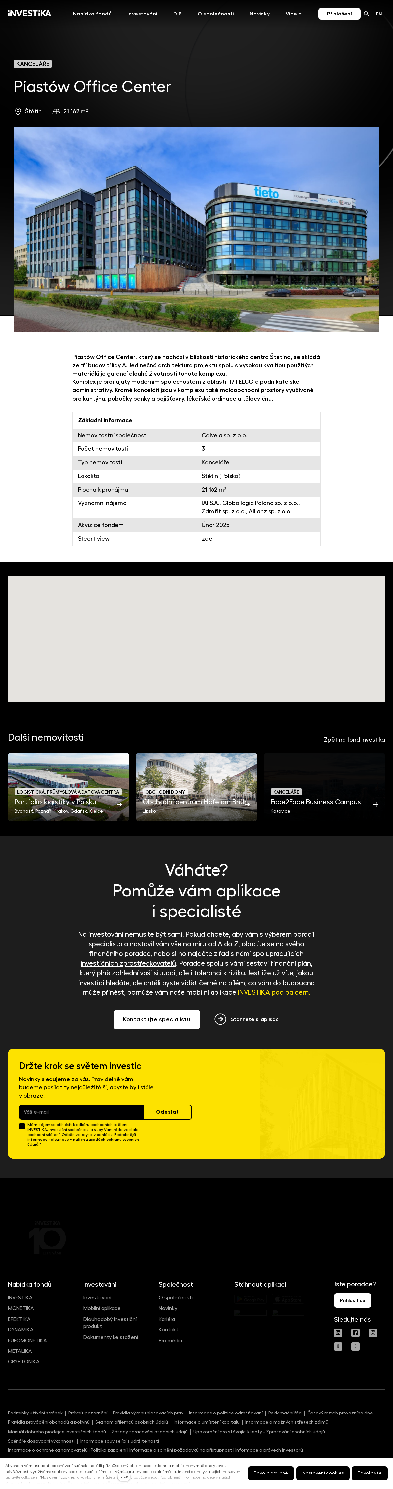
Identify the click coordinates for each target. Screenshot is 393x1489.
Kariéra (167, 1319)
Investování (97, 1297)
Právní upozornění (87, 1413)
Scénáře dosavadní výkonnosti (41, 1441)
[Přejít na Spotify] (355, 1346)
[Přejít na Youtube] (338, 1346)
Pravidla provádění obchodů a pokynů (49, 1422)
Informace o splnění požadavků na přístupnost (180, 1450)
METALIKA (20, 1351)
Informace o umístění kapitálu (207, 1422)
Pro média (170, 1340)
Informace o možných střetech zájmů (286, 1422)
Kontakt (168, 1329)
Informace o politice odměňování (226, 1413)
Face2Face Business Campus (316, 802)
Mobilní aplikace (102, 1308)
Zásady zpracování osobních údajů (150, 1431)
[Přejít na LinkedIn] (338, 1333)
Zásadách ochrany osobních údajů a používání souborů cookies (65, 1483)
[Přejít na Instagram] (373, 1333)
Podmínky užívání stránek (35, 1413)
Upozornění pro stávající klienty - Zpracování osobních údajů (259, 1431)
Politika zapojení (108, 1450)
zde (207, 539)
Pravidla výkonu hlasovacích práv (148, 1413)
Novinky (168, 1308)
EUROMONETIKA (27, 1340)
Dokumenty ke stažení (110, 1337)
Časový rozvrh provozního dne (340, 1413)
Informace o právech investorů (269, 1450)
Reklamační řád (285, 1413)
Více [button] (280, 13)
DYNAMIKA (21, 1329)
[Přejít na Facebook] (355, 1333)
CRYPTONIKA (24, 1361)
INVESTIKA (20, 1297)
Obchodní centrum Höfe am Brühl (195, 802)
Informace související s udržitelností (119, 1441)
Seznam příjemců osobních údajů (131, 1422)
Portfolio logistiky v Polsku (55, 802)
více (124, 1476)
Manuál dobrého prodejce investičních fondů (57, 1431)
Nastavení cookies (58, 1477)
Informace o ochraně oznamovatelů (48, 1450)
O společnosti (176, 1297)
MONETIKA (21, 1308)
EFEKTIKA (19, 1319)
